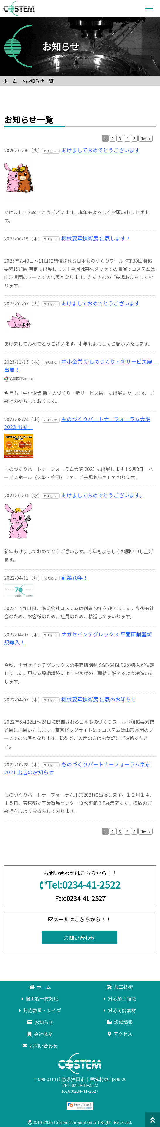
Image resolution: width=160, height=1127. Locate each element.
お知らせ (40, 1022)
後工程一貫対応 (40, 998)
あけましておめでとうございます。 (102, 495)
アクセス (120, 1034)
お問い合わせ (79, 937)
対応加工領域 (120, 998)
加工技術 (120, 987)
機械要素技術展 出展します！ (96, 238)
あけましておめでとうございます (100, 150)
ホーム (40, 987)
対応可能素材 (120, 1010)
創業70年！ (74, 577)
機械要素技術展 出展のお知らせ (98, 699)
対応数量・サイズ (40, 1010)
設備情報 (120, 1022)
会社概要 (40, 1034)
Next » (145, 138)
